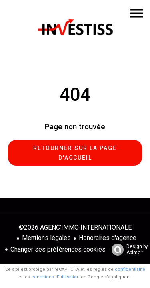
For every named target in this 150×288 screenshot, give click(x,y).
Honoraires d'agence (107, 238)
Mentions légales (46, 238)
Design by (128, 250)
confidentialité (130, 269)
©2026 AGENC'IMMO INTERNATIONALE (75, 227)
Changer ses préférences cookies (58, 249)
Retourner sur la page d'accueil (75, 153)
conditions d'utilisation (55, 277)
